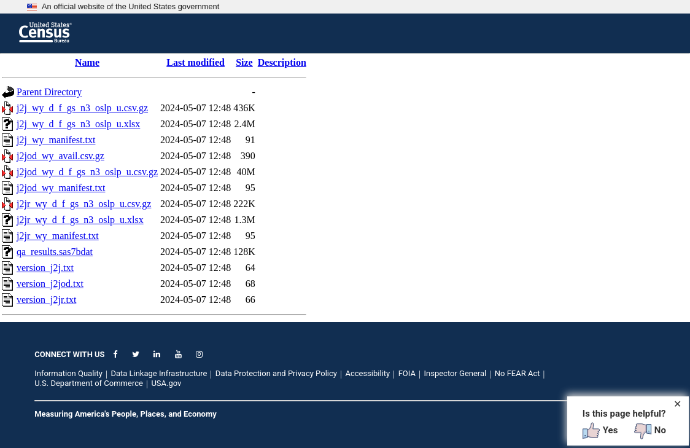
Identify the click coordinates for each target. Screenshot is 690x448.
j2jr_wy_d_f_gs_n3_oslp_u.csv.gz (84, 203)
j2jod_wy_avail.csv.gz (60, 156)
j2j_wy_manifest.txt (56, 140)
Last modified (195, 62)
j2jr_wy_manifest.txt (58, 235)
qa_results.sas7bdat (55, 251)
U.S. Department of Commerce (88, 383)
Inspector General (455, 373)
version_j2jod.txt (50, 283)
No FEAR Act (517, 373)
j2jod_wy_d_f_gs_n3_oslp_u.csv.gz (87, 172)
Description (282, 62)
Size (244, 62)
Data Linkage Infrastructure (158, 373)
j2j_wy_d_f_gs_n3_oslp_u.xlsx (78, 124)
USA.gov (166, 383)
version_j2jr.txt (46, 299)
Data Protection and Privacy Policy (276, 373)
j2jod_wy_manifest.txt (61, 188)
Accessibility (367, 373)
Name (87, 62)
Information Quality (68, 373)
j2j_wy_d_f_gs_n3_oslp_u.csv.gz (82, 108)
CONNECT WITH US (69, 354)
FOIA (407, 373)
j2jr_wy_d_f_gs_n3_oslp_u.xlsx (80, 219)
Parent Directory (49, 92)
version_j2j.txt (45, 267)
